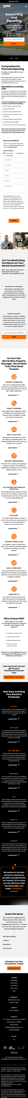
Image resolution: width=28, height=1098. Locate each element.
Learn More (12, 395)
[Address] (14, 181)
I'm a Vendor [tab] (9, 156)
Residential (14, 980)
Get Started (14, 968)
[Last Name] (14, 165)
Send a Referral (14, 1010)
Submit (14, 43)
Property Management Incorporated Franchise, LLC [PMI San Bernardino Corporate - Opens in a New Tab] (14, 1058)
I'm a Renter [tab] (20, 153)
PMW (4, 1071)
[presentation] (14, 214)
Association (14, 983)
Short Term (14, 988)
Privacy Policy (16, 1071)
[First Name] (14, 160)
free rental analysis (14, 677)
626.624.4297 (14, 1)
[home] (7, 6)
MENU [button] (26, 6)
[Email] (14, 170)
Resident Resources (14, 1000)
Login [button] (14, 991)
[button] (14, 1039)
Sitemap (9, 1071)
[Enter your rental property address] (14, 39)
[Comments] (14, 188)
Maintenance (11, 58)
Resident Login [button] (14, 1002)
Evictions (16, 58)
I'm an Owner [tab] (9, 153)
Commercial (14, 985)
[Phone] (14, 175)
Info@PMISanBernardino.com (14, 1027)
